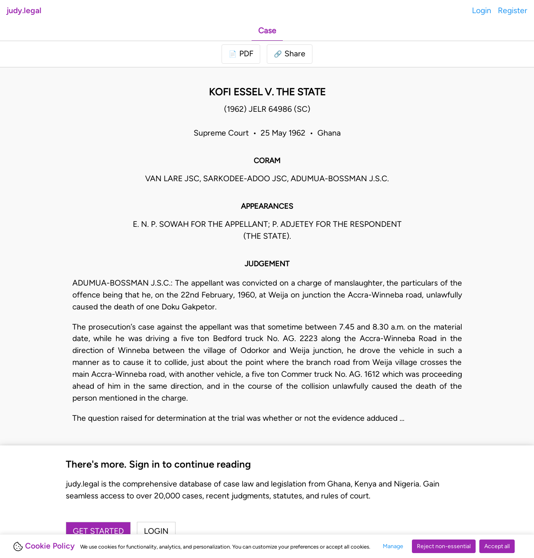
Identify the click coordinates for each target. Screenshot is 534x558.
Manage (393, 546)
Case (267, 30)
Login (481, 10)
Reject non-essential (444, 546)
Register (512, 10)
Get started (98, 531)
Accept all (497, 546)
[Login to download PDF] (241, 54)
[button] (289, 54)
